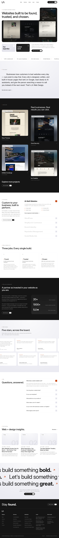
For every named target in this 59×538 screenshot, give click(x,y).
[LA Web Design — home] (3, 2)
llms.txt (43, 535)
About (30, 2)
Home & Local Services (28, 521)
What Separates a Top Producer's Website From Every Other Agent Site (40, 521)
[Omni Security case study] (44, 130)
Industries (26, 514)
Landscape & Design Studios (29, 527)
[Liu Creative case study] (44, 165)
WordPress (15, 519)
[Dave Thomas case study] (15, 125)
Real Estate (26, 517)
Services (25, 2)
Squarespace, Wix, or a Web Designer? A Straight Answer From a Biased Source (40, 528)
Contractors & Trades (28, 519)
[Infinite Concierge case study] (15, 160)
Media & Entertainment (28, 525)
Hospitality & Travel (28, 523)
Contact (37, 2)
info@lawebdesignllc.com (51, 517)
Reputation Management (17, 525)
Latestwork (23, 47)
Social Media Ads (16, 527)
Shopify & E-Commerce (17, 521)
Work (21, 2)
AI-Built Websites (16, 517)
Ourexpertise (9, 47)
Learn (33, 2)
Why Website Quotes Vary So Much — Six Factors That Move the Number (40, 518)
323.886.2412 (49, 519)
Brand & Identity (15, 523)
